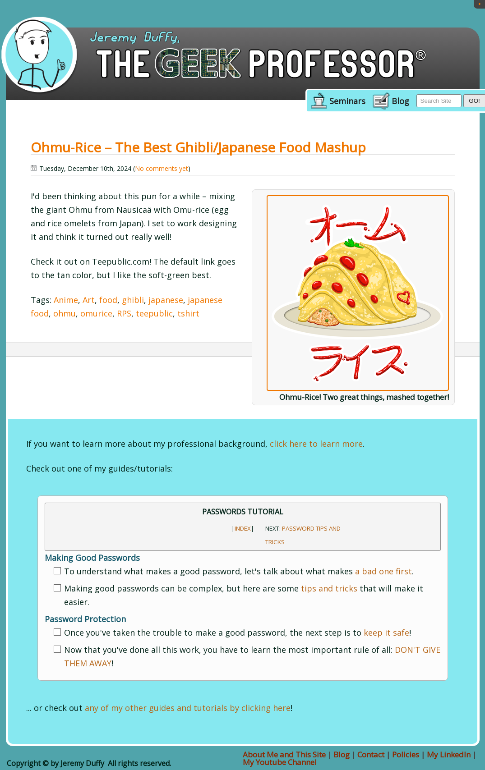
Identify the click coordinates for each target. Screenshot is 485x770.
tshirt (188, 313)
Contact (370, 754)
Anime (66, 299)
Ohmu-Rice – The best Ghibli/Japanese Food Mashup (198, 147)
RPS (124, 313)
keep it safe (386, 632)
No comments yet (161, 168)
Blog (400, 101)
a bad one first (383, 571)
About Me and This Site (284, 754)
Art (89, 299)
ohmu (64, 313)
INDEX (243, 528)
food (108, 299)
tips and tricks (329, 588)
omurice (96, 313)
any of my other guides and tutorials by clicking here (188, 707)
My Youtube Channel (280, 762)
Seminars (347, 101)
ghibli (133, 299)
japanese (165, 299)
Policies (405, 754)
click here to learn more (316, 443)
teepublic (154, 313)
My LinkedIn (449, 754)
